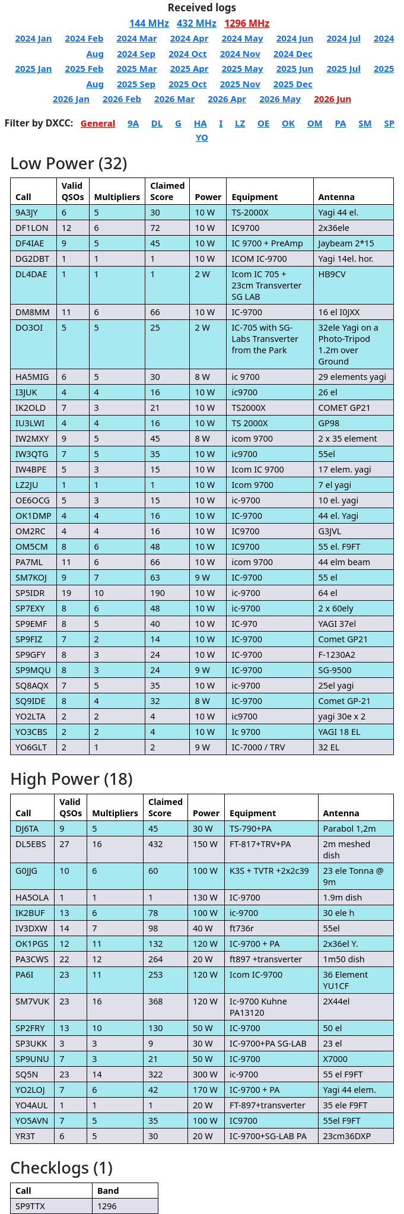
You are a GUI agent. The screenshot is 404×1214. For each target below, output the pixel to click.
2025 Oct (187, 84)
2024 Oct (187, 53)
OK (288, 123)
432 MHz (197, 23)
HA (200, 123)
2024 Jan (33, 38)
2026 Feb (122, 98)
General (98, 123)
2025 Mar (137, 68)
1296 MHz (246, 23)
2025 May (242, 68)
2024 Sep (136, 53)
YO (202, 137)
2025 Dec (293, 84)
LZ (240, 123)
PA (340, 123)
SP (389, 123)
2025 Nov (240, 84)
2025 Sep (136, 84)
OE (263, 123)
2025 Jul (343, 68)
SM (364, 123)
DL (157, 123)
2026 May (280, 98)
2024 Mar (137, 38)
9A (133, 123)
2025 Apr (189, 68)
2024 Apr (189, 38)
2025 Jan (33, 68)
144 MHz (149, 23)
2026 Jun (332, 98)
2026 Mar (174, 98)
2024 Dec (293, 53)
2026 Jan (71, 98)
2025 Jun (295, 68)
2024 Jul (343, 38)
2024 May (242, 38)
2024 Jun (295, 38)
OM (315, 123)
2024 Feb (84, 38)
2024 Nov (240, 53)
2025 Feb (84, 68)
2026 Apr (227, 98)
